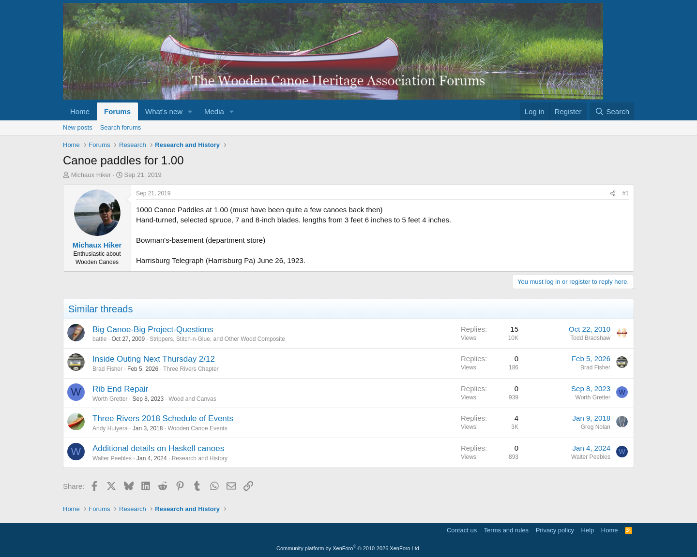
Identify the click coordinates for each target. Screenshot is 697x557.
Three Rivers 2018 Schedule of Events (162, 418)
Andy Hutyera (110, 428)
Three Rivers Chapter (191, 369)
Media (214, 111)
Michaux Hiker (91, 174)
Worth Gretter (109, 399)
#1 (625, 193)
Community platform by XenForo (348, 548)
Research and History (199, 458)
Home (80, 111)
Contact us (462, 530)
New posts (77, 127)
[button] (190, 111)
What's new (163, 111)
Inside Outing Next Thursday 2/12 (153, 359)
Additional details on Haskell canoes (158, 448)
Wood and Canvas (192, 399)
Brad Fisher (107, 369)
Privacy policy (555, 530)
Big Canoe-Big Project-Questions (152, 329)
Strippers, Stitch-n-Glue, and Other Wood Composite (217, 339)
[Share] (612, 193)
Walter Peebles (112, 458)
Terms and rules (506, 530)
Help (587, 530)
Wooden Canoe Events (197, 428)
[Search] (612, 111)
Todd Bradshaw (590, 338)
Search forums (120, 127)
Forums (117, 111)
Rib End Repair (120, 389)
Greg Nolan (595, 427)
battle (99, 339)
